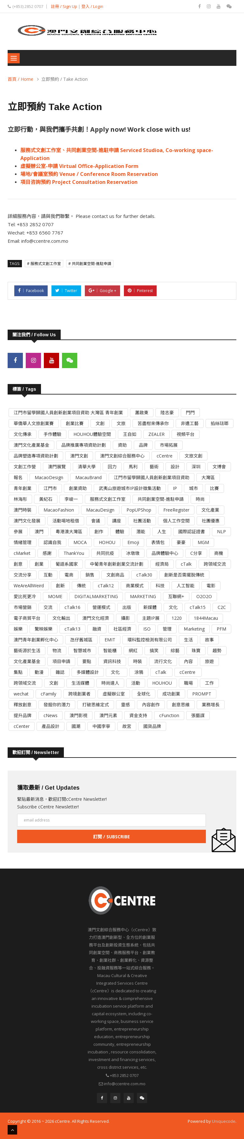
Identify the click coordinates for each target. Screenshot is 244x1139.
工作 (209, 683)
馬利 (133, 466)
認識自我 (52, 542)
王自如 (129, 434)
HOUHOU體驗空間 (92, 434)
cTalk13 (72, 628)
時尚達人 (110, 683)
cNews (51, 715)
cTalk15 (198, 607)
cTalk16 (72, 607)
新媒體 (150, 607)
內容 (188, 661)
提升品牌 (22, 715)
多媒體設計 (88, 672)
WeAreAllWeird (29, 585)
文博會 (219, 466)
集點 (18, 672)
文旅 (121, 423)
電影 (211, 585)
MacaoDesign (49, 477)
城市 (193, 488)
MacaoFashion (59, 510)
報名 (18, 477)
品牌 (143, 445)
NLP (221, 531)
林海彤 (20, 499)
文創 (100, 423)
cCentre (165, 455)
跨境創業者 (79, 693)
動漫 (39, 672)
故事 (209, 639)
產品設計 (50, 726)
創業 (39, 564)
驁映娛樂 (43, 628)
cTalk (186, 564)
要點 (86, 661)
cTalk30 (144, 574)
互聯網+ (176, 596)
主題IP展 (150, 618)
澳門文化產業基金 (31, 445)
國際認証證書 (191, 531)
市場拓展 (169, 445)
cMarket (22, 553)
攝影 (125, 618)
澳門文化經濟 (95, 618)
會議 (95, 520)
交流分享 (22, 574)
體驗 (119, 531)
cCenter (22, 726)
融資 (96, 628)
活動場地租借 (65, 520)
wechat (21, 693)
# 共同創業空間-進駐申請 (89, 263)
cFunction (169, 715)
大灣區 (208, 477)
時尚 (200, 499)
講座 (116, 520)
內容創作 (151, 704)
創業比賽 (75, 423)
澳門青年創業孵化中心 (36, 639)
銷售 (89, 574)
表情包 (158, 542)
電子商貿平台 (27, 618)
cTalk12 (106, 585)
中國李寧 (101, 726)
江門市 (50, 488)
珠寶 (196, 650)
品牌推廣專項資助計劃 (83, 445)
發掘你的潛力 (57, 704)
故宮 (126, 726)
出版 (126, 607)
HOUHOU (162, 683)
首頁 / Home (20, 79)
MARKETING (143, 596)
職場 (188, 683)
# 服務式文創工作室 (44, 263)
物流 (56, 650)
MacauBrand (88, 477)
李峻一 (71, 499)
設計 (175, 466)
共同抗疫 (105, 553)
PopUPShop (138, 510)
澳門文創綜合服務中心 (122, 455)
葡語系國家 (67, 564)
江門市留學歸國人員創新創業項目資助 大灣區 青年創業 (68, 412)
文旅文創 (193, 455)
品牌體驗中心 (165, 553)
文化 (173, 607)
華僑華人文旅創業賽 (34, 423)
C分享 (196, 553)
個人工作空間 (176, 520)
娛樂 (18, 628)
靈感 (125, 704)
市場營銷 (22, 607)
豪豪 (181, 542)
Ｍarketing (194, 628)
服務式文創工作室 (107, 499)
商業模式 (135, 585)
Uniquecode (223, 1121)
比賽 (214, 488)
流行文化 (163, 661)
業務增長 (211, 704)
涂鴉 (138, 672)
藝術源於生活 (27, 650)
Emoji (133, 542)
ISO (147, 628)
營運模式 (101, 607)
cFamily (48, 693)
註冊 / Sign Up (64, 6)
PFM (221, 628)
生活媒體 (80, 683)
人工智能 (185, 585)
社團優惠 (211, 520)
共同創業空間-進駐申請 (161, 499)
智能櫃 (110, 650)
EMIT (110, 639)
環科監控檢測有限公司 (149, 639)
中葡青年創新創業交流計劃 (116, 564)
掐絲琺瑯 (219, 423)
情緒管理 (22, 542)
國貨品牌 (152, 726)
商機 (218, 553)
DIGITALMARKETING (96, 596)
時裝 (137, 661)
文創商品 (115, 574)
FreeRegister (176, 510)
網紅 (133, 650)
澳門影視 (78, 715)
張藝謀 (198, 715)
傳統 (81, 585)
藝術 (154, 466)
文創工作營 (25, 466)
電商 (68, 574)
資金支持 (138, 715)
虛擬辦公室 (114, 693)
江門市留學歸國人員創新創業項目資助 (151, 477)
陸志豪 (167, 412)
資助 (122, 445)
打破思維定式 (95, 704)
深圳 (196, 466)
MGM (203, 542)
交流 (48, 607)
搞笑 (154, 650)
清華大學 (87, 466)
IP (175, 488)
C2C (222, 607)
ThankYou (74, 553)
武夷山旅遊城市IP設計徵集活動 (130, 488)
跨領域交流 (215, 564)
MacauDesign (100, 510)
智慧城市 (82, 650)
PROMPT (201, 693)
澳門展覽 (57, 466)
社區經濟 (122, 628)
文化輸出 (61, 618)
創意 (18, 564)
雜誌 (60, 672)
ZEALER (156, 434)
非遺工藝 (190, 423)
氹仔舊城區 (81, 639)
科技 (160, 585)
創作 (98, 531)
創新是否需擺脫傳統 (184, 574)
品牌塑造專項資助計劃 (36, 455)
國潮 (75, 726)
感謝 (47, 553)
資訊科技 (112, 661)
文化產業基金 (27, 661)
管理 (167, 628)
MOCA (80, 542)
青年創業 (22, 488)
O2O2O (204, 596)
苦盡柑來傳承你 (153, 423)
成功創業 (171, 693)
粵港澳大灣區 (69, 531)
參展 (18, 531)
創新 (60, 585)
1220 (177, 618)
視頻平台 (185, 434)
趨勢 (217, 650)
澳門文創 (79, 455)
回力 (112, 466)
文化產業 (210, 510)
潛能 (140, 531)
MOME (55, 596)
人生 (161, 531)
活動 (135, 683)
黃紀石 (45, 499)
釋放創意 (22, 704)
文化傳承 (22, 434)
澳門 (39, 531)
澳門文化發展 (27, 520)
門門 (190, 412)
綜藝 (175, 650)
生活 (188, 639)
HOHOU (107, 542)
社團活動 (142, 520)
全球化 (143, 693)
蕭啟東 (141, 412)
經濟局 (162, 564)
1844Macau (206, 618)
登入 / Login (92, 6)
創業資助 (78, 488)
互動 (48, 574)
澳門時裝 (22, 510)
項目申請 (61, 661)
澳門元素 (108, 715)
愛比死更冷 (25, 596)
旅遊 (209, 661)
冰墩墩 (132, 553)
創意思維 (181, 704)
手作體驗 (52, 434)
